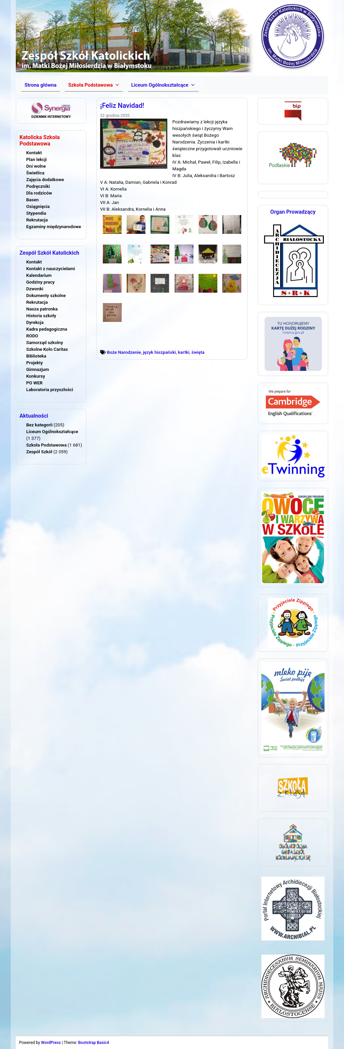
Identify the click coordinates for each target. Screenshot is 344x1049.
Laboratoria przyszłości (49, 389)
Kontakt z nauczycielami (50, 268)
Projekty (34, 362)
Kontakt (34, 152)
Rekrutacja (37, 219)
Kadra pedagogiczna (46, 329)
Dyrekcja (35, 322)
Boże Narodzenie (124, 352)
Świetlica (35, 172)
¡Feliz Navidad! (122, 105)
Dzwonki (34, 288)
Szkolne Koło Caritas (47, 349)
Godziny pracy (40, 282)
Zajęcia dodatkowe (45, 179)
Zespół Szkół (39, 451)
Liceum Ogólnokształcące (52, 431)
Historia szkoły (41, 315)
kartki (183, 352)
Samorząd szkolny (44, 342)
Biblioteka (36, 356)
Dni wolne (36, 166)
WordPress (51, 1042)
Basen (32, 199)
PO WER (34, 382)
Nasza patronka (42, 308)
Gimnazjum (37, 369)
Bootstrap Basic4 (93, 1042)
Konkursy (35, 376)
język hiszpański (159, 352)
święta (198, 352)
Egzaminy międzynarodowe (53, 226)
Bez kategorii (39, 424)
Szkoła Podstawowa (46, 445)
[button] (94, 85)
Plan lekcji (36, 159)
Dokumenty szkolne (46, 295)
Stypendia (36, 213)
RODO (32, 335)
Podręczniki (38, 186)
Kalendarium (39, 275)
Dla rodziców (39, 193)
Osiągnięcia (38, 206)
